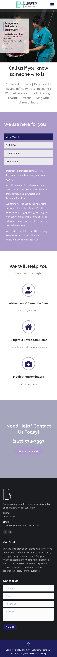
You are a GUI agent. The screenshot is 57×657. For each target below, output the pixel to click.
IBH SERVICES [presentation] (13, 161)
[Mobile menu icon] (52, 4)
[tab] (28, 136)
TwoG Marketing (38, 653)
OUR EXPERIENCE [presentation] (15, 153)
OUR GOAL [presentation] (11, 145)
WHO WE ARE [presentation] (12, 136)
